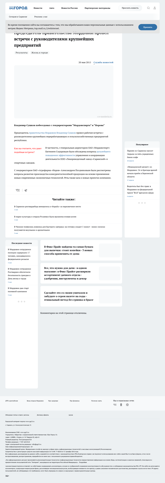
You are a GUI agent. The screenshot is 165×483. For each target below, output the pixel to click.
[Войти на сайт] (154, 8)
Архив (71, 415)
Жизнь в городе (39, 52)
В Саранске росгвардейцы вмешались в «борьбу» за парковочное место (63, 208)
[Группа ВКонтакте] (115, 404)
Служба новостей (103, 62)
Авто (51, 8)
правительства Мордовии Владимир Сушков (52, 132)
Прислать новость (130, 8)
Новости (38, 8)
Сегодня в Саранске (18, 17)
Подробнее (83, 462)
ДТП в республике (11, 401)
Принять (147, 27)
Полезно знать (96, 401)
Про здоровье (53, 401)
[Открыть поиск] (148, 8)
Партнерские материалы (97, 8)
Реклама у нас (40, 17)
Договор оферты (43, 415)
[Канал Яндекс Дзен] (127, 404)
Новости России (69, 8)
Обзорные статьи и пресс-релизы (17, 415)
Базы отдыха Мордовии (35, 401)
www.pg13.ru (30, 421)
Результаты (22, 52)
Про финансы (74, 401)
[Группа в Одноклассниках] (121, 404)
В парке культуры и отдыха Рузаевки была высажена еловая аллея (63, 218)
